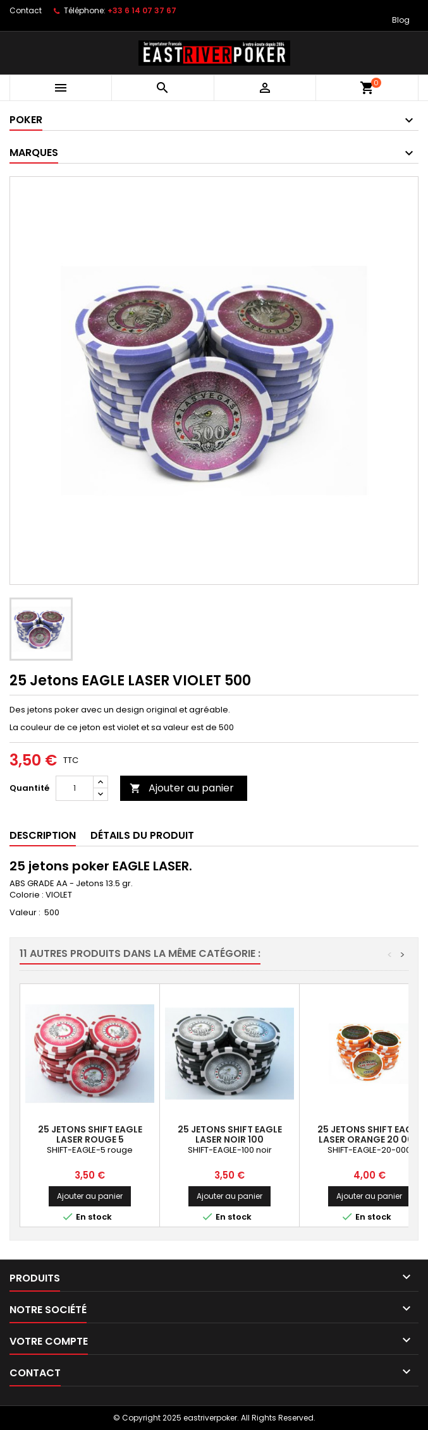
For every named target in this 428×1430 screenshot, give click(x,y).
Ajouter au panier (182, 788)
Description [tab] (42, 835)
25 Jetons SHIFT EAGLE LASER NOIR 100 (230, 1134)
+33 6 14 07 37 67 (141, 10)
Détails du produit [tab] (142, 835)
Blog (401, 20)
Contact (25, 10)
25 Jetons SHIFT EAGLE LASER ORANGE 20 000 (369, 1134)
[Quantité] (75, 788)
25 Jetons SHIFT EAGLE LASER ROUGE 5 (90, 1134)
